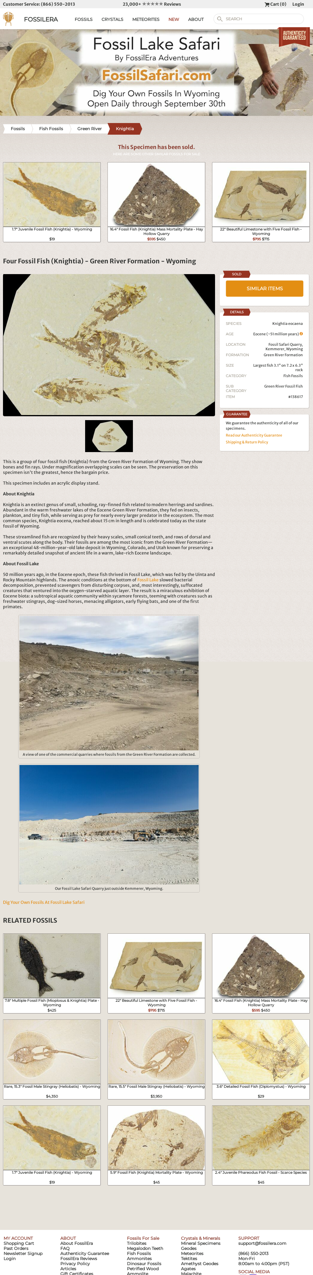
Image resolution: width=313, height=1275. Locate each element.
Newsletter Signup (23, 1253)
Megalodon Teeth (145, 1248)
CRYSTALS (112, 19)
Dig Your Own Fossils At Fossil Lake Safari (44, 902)
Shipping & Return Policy (247, 442)
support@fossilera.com (262, 1243)
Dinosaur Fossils (144, 1263)
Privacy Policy (75, 1263)
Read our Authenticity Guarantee (254, 435)
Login (298, 4)
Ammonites (139, 1258)
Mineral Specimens (200, 1243)
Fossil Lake (148, 580)
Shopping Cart (19, 1243)
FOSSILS (84, 19)
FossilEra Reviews (78, 1258)
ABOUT (196, 19)
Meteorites (192, 1253)
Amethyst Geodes (199, 1263)
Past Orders (16, 1248)
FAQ (65, 1248)
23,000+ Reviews (152, 4)
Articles (68, 1268)
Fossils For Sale (143, 1238)
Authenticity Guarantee (84, 1253)
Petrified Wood (143, 1268)
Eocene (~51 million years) (278, 334)
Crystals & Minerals (200, 1238)
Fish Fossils (293, 376)
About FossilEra (76, 1243)
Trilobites (136, 1243)
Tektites (189, 1258)
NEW (173, 19)
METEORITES (145, 19)
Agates (188, 1268)
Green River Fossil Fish (283, 386)
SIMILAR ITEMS (265, 288)
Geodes (189, 1248)
